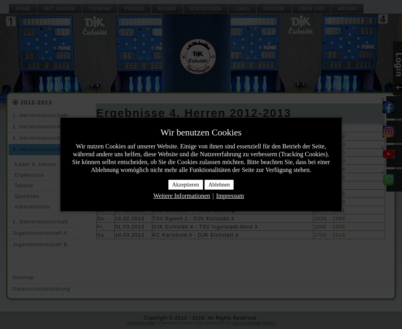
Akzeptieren (185, 185)
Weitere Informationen (181, 195)
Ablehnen (219, 185)
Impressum (230, 195)
